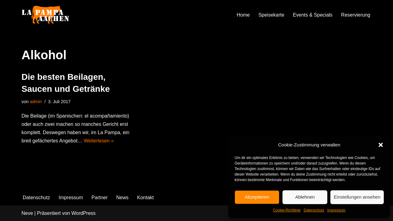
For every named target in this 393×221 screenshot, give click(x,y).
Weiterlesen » (99, 140)
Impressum (336, 210)
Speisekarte (271, 14)
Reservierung (355, 14)
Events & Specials (313, 14)
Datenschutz (314, 210)
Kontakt (145, 197)
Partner (99, 197)
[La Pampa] (52, 15)
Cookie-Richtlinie (287, 210)
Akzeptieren (257, 197)
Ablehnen (304, 197)
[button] (381, 145)
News (122, 197)
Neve (27, 213)
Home (243, 14)
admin (36, 101)
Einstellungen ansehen (357, 197)
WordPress (83, 213)
